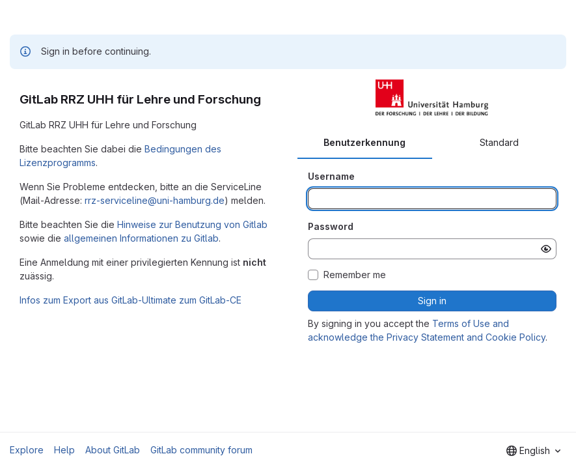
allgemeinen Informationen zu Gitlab (141, 238)
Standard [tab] (499, 142)
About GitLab (112, 449)
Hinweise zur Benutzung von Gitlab (192, 224)
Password (330, 226)
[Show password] (546, 248)
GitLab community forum (201, 449)
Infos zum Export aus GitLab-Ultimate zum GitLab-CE (130, 300)
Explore (27, 449)
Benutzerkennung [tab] (364, 142)
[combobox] (533, 451)
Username (331, 176)
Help (64, 449)
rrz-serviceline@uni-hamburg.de (155, 200)
